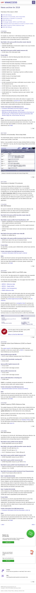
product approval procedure (15, 298)
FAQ (7, 575)
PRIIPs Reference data (8, 290)
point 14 (12, 423)
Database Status (26, 419)
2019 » (33, 524)
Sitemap (16, 590)
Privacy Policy (11, 590)
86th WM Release (7, 20)
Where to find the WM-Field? (15, 334)
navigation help (21, 303)
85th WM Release (7, 27)
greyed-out (17, 100)
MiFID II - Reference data (8, 284)
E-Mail (11, 125)
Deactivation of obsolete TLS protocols (12, 18)
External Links (21, 590)
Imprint (2, 590)
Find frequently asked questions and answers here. (17, 577)
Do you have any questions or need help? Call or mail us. (18, 571)
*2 (24, 461)
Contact (8, 569)
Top (33, 128)
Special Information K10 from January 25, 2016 (14, 388)
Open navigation (33, 2)
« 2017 (2, 524)
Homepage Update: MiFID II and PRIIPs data (14, 22)
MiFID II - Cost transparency (9, 288)
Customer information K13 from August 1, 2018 (14, 108)
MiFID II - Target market (8, 286)
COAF (21, 350)
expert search (6, 348)
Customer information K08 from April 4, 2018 (14, 253)
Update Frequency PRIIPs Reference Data (13, 25)
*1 (17, 448)
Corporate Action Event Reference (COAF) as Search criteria (18, 23)
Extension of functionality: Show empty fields (14, 16)
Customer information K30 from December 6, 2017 (15, 510)
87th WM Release (7, 15)
